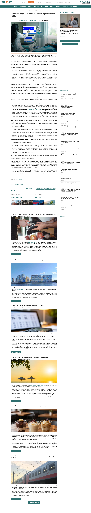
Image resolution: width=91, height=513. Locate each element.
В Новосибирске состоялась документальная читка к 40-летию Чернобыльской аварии (68, 177)
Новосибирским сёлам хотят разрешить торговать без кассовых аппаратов (33, 214)
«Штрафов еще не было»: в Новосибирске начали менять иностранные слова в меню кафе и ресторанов (70, 155)
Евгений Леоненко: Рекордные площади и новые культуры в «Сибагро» (69, 31)
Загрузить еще (34, 502)
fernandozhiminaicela (21, 176)
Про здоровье (64, 41)
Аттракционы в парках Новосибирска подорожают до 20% (69, 170)
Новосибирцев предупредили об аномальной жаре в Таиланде (30, 357)
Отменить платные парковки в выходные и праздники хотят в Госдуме (70, 163)
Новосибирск (28, 182)
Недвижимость (70, 98)
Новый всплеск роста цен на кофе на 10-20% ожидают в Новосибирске (70, 198)
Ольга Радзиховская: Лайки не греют (69, 183)
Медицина (36, 10)
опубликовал (20, 289)
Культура (62, 182)
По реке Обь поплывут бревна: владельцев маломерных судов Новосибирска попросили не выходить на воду (70, 190)
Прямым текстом (73, 182)
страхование (16, 184)
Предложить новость (39, 188)
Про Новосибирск (74, 41)
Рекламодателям (86, 3)
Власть (65, 98)
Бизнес (29, 10)
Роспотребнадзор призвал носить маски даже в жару (44, 196)
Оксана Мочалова (18, 216)
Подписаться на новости (50, 188)
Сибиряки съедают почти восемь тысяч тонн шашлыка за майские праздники (70, 211)
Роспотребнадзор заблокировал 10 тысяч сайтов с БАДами (70, 142)
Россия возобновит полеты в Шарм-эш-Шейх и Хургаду (21, 196)
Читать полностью (16, 253)
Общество (66, 125)
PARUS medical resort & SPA (34, 109)
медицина (22, 184)
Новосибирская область (20, 182)
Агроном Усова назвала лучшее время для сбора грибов (70, 148)
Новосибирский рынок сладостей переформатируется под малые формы (33, 406)
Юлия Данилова (32, 20)
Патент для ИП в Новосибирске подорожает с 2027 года (27, 305)
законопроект (31, 242)
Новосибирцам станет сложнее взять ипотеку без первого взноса (30, 260)
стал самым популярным (36, 385)
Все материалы (62, 36)
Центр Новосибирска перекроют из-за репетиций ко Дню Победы (69, 204)
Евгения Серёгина (25, 20)
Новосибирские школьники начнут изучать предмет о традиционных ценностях (70, 120)
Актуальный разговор (67, 12)
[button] (78, 2)
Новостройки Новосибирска (70, 44)
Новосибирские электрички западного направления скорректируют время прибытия (69, 134)
